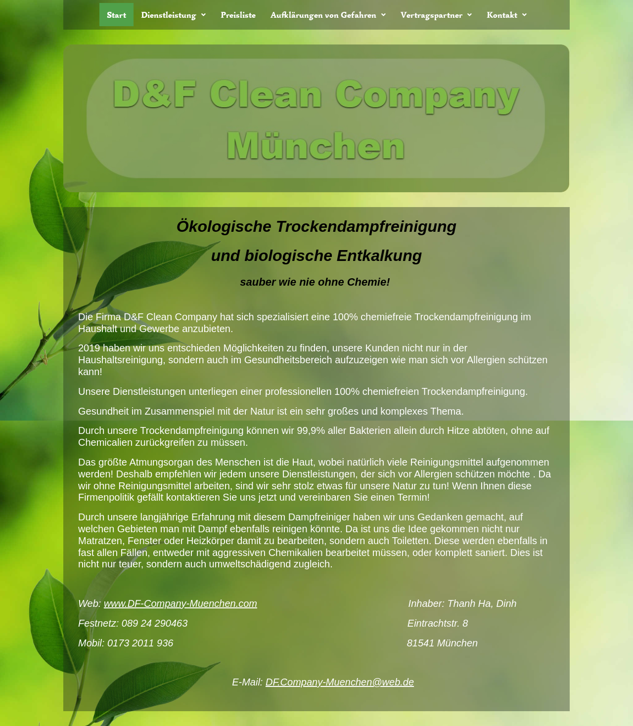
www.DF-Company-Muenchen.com (180, 603)
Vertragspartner (436, 14)
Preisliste (238, 14)
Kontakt (507, 14)
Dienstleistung (173, 14)
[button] (173, 14)
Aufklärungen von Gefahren (328, 14)
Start (116, 14)
